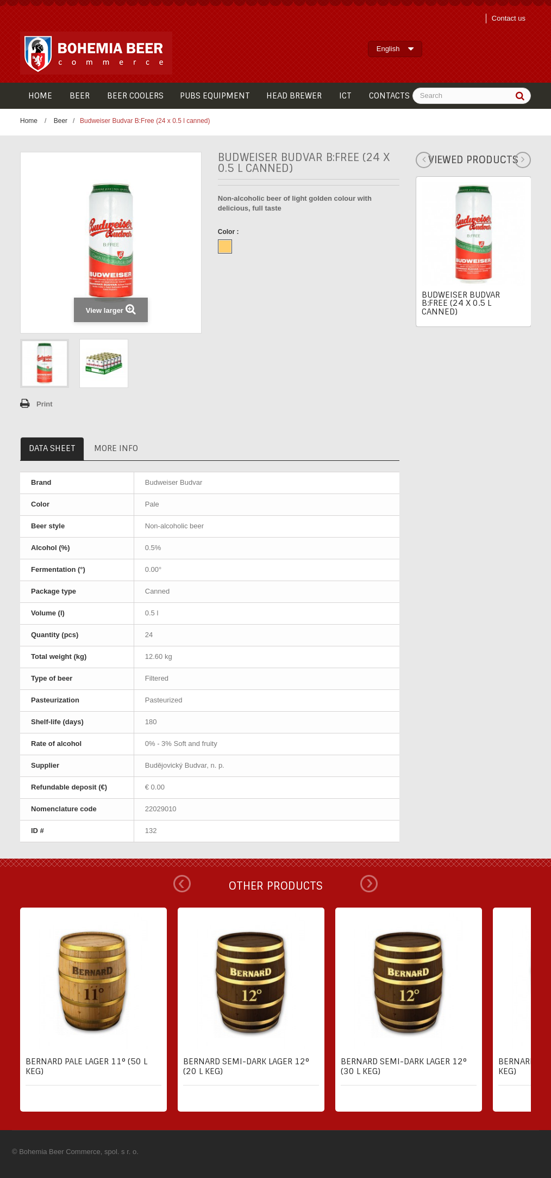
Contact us (508, 18)
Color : (229, 232)
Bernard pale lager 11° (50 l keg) (86, 1066)
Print (44, 404)
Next (369, 883)
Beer (60, 121)
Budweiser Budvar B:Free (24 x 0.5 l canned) (461, 303)
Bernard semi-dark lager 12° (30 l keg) (404, 1066)
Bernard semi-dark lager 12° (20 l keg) (246, 1066)
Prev (182, 883)
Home (28, 121)
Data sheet (52, 448)
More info (116, 448)
